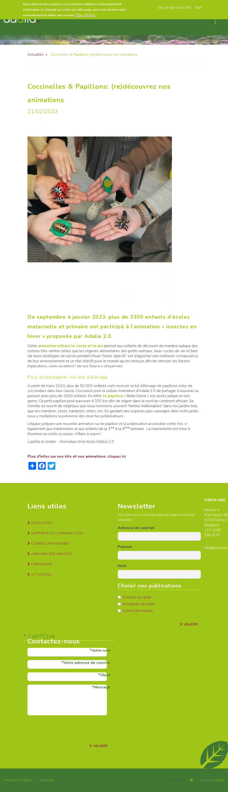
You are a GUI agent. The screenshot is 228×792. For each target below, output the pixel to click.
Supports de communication (57, 533)
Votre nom (101, 650)
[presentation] (64, 728)
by (212, 780)
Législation (41, 523)
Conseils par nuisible (50, 543)
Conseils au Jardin (134, 597)
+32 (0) (210, 530)
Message (102, 687)
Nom (122, 565)
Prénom (125, 546)
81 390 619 (213, 532)
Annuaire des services (51, 554)
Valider (190, 624)
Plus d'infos (85, 15)
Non (198, 7)
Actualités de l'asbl (136, 604)
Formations (41, 564)
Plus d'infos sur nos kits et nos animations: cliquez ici (76, 456)
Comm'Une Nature (135, 610)
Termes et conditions (18, 780)
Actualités (35, 54)
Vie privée (47, 780)
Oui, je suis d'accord (174, 7)
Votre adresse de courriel (87, 662)
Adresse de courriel (136, 527)
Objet (105, 675)
